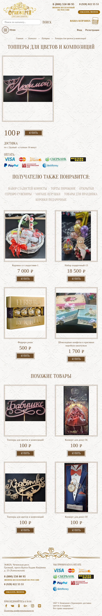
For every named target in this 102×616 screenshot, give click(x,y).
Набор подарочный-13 (76, 265)
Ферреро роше (25, 342)
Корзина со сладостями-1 (25, 265)
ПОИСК (46, 22)
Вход (79, 30)
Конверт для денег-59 (76, 516)
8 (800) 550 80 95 (63, 4)
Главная (19, 38)
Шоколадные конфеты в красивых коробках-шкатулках (76, 344)
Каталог (32, 38)
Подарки (46, 38)
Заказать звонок (89, 12)
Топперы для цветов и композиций (25, 439)
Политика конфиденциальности (19, 610)
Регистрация (92, 30)
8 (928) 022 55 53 (89, 4)
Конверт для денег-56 (76, 439)
